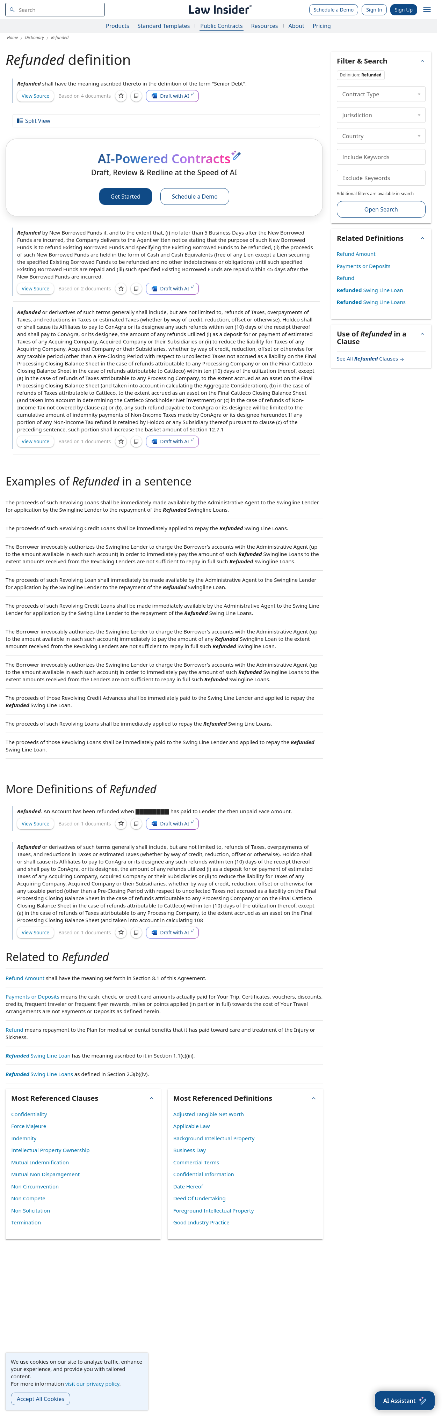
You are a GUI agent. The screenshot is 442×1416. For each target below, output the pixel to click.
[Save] (120, 96)
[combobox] (55, 9)
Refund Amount (25, 977)
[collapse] (419, 94)
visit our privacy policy (92, 1383)
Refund (14, 1029)
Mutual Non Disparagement (45, 1174)
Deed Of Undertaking (199, 1198)
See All (371, 358)
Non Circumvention (35, 1186)
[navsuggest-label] (55, 9)
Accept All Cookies (40, 1399)
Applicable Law (191, 1125)
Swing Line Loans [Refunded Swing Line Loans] (39, 1073)
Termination (26, 1222)
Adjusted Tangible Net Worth (208, 1114)
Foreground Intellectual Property (213, 1210)
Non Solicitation (30, 1210)
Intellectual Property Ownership (50, 1150)
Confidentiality (29, 1114)
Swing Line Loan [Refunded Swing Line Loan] (38, 1055)
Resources (264, 26)
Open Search (381, 209)
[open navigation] (427, 9)
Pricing (322, 26)
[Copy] (136, 96)
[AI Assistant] (405, 1400)
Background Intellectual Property (214, 1138)
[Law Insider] (219, 9)
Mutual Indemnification (40, 1162)
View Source (35, 95)
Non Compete (28, 1198)
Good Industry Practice (201, 1222)
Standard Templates (164, 26)
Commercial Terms (196, 1162)
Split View (33, 121)
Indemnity (23, 1138)
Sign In (374, 9)
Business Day (189, 1150)
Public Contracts (221, 26)
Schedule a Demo (334, 9)
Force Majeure (28, 1125)
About (296, 26)
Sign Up (404, 9)
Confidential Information (203, 1174)
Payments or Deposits (32, 996)
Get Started (125, 196)
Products (117, 26)
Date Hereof (188, 1186)
